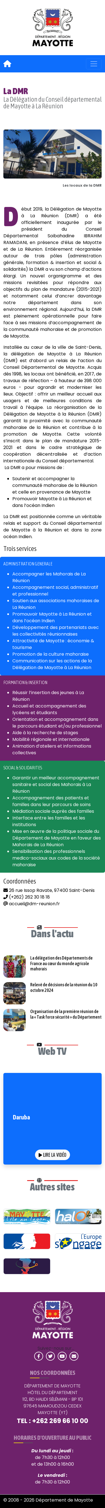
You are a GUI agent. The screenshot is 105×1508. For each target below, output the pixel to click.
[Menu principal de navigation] (94, 63)
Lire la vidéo (52, 1154)
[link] (53, 27)
